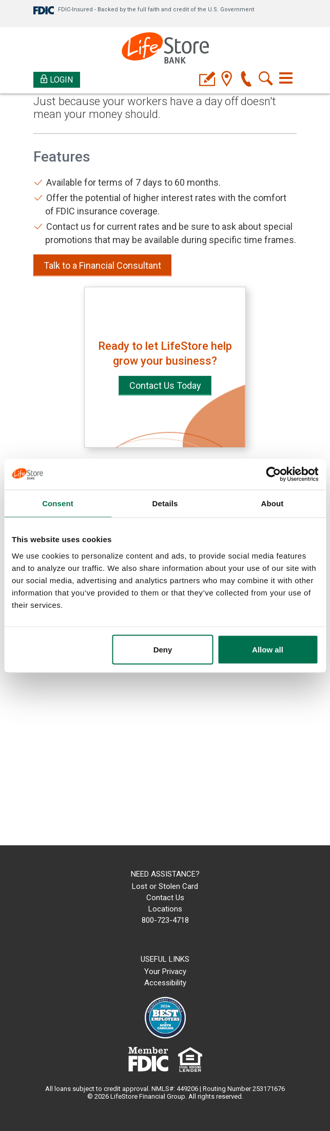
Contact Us (165, 897)
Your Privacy (165, 971)
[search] (265, 80)
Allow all (267, 649)
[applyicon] (207, 80)
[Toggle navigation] (286, 78)
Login (57, 79)
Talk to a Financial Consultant (102, 265)
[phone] (246, 80)
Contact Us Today (165, 385)
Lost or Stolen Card (165, 886)
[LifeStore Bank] (165, 49)
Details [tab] (165, 503)
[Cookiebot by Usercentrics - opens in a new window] (273, 474)
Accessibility (165, 982)
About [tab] (272, 503)
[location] (226, 80)
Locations (165, 909)
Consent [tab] (57, 503)
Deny (162, 649)
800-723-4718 (165, 920)
